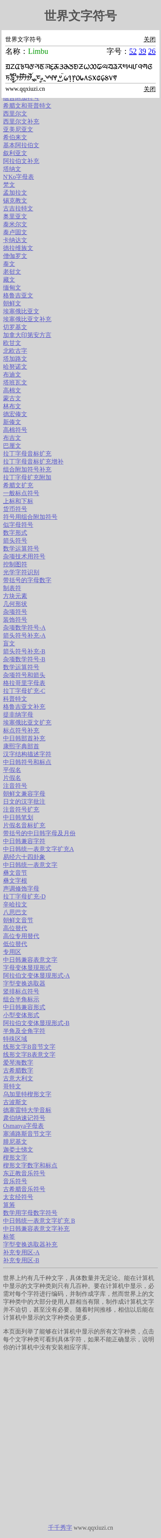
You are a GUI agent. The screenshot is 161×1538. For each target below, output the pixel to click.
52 (133, 51)
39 (142, 51)
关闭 (150, 39)
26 (152, 51)
